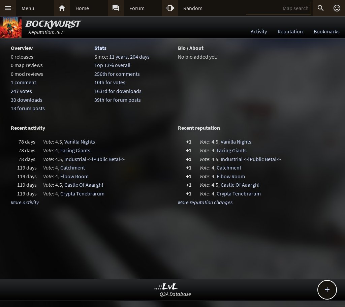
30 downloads (26, 99)
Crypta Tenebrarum (82, 193)
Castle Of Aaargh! (83, 184)
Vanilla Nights (79, 141)
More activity (25, 202)
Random (192, 8)
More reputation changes (205, 202)
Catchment (72, 167)
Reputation (290, 31)
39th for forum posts (117, 99)
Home (82, 8)
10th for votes (109, 82)
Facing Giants (75, 150)
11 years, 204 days (129, 56)
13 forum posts (28, 108)
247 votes (21, 91)
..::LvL (166, 287)
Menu (28, 8)
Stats (100, 47)
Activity (259, 31)
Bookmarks (327, 31)
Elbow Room (74, 176)
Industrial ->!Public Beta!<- (94, 159)
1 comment (23, 82)
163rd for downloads (118, 91)
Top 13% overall (112, 65)
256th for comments (117, 73)
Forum (137, 8)
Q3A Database (175, 293)
